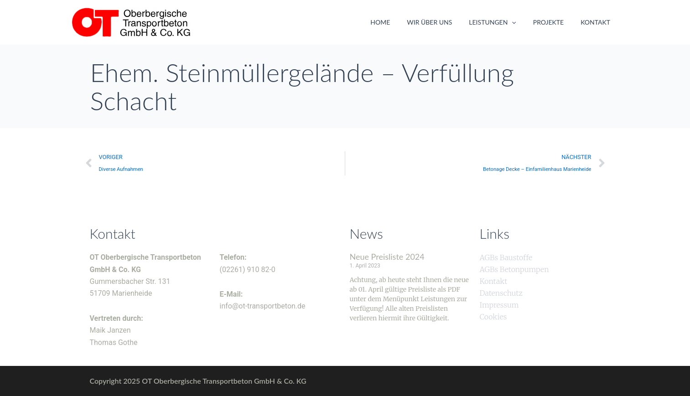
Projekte (554, 22)
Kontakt (597, 22)
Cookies (493, 316)
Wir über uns (444, 22)
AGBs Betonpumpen (514, 269)
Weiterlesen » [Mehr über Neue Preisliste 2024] (366, 329)
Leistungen (502, 22)
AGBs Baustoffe (506, 257)
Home (399, 22)
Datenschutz (501, 293)
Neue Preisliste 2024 (387, 257)
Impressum (499, 304)
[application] (522, 22)
